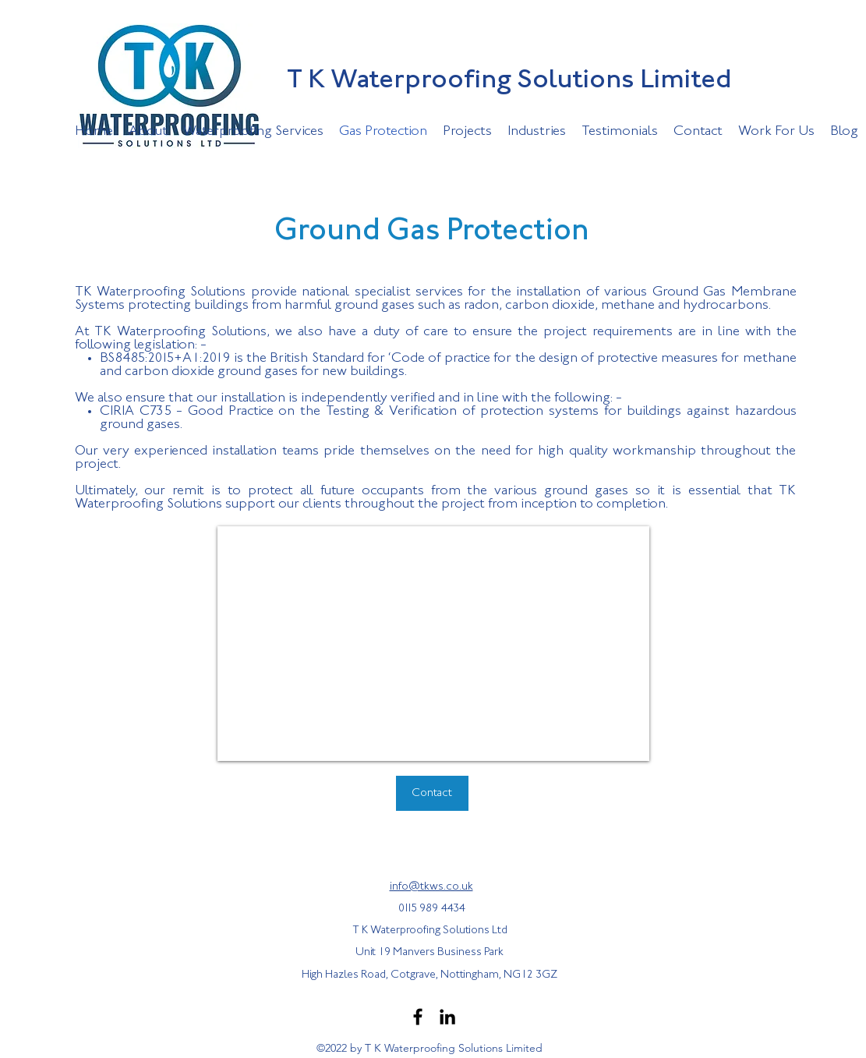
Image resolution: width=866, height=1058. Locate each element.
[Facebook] (418, 1017)
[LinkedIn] (447, 1017)
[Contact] (432, 793)
